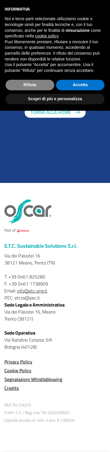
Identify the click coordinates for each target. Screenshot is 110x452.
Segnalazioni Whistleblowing (33, 379)
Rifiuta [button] (29, 84)
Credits (11, 388)
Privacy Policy (18, 361)
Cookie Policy (17, 370)
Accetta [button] (80, 84)
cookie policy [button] (46, 36)
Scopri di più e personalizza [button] (55, 98)
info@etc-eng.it (32, 290)
